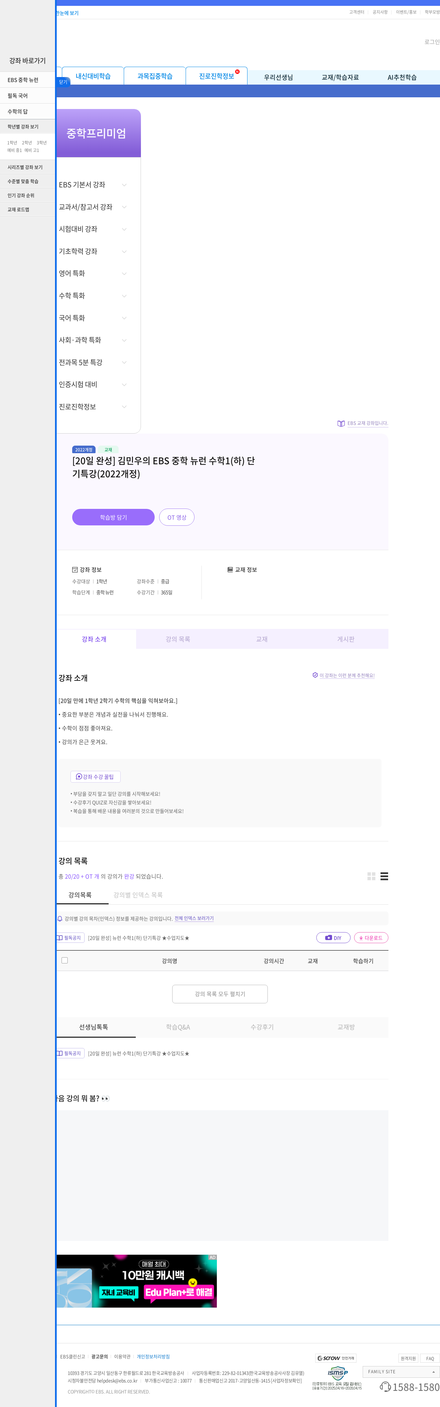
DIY (337, 937)
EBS (186, 41)
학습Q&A (178, 1027)
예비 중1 (14, 150)
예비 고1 (31, 150)
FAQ (430, 1358)
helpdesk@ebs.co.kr (117, 1380)
